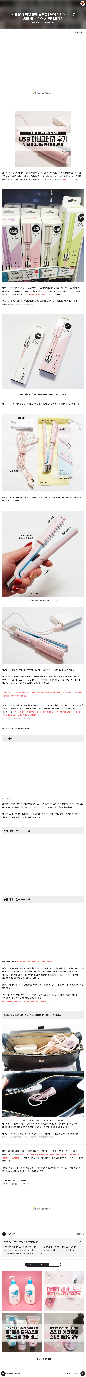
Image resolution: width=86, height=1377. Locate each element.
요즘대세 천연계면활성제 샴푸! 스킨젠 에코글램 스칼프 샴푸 (63, 1250)
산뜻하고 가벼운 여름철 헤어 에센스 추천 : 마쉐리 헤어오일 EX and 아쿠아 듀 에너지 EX (63, 1247)
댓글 (31, 1264)
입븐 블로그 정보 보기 (82, 3)
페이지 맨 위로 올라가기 (82, 1373)
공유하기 (43, 1264)
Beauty (8, 1242)
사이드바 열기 (3, 3)
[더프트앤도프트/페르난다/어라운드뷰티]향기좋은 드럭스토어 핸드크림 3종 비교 (23, 1250)
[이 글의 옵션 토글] (4, 1234)
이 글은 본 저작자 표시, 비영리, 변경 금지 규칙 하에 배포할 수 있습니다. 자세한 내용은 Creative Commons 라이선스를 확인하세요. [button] (80, 1234)
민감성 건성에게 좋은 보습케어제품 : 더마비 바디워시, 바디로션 (23, 1247)
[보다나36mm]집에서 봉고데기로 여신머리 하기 (16, 1184)
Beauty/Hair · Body (49, 22)
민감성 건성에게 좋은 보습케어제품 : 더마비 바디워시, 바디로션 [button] (22, 1291)
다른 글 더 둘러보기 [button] (42, 1359)
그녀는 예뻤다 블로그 (3, 1373)
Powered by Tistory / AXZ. (14, 1374)
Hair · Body (18, 1242)
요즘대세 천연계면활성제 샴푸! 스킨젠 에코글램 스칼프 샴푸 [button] (64, 1332)
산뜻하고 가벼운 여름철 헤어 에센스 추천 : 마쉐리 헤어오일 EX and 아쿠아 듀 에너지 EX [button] (64, 1291)
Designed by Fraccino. (73, 1373)
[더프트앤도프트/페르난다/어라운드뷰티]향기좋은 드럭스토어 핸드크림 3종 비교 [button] (22, 1332)
